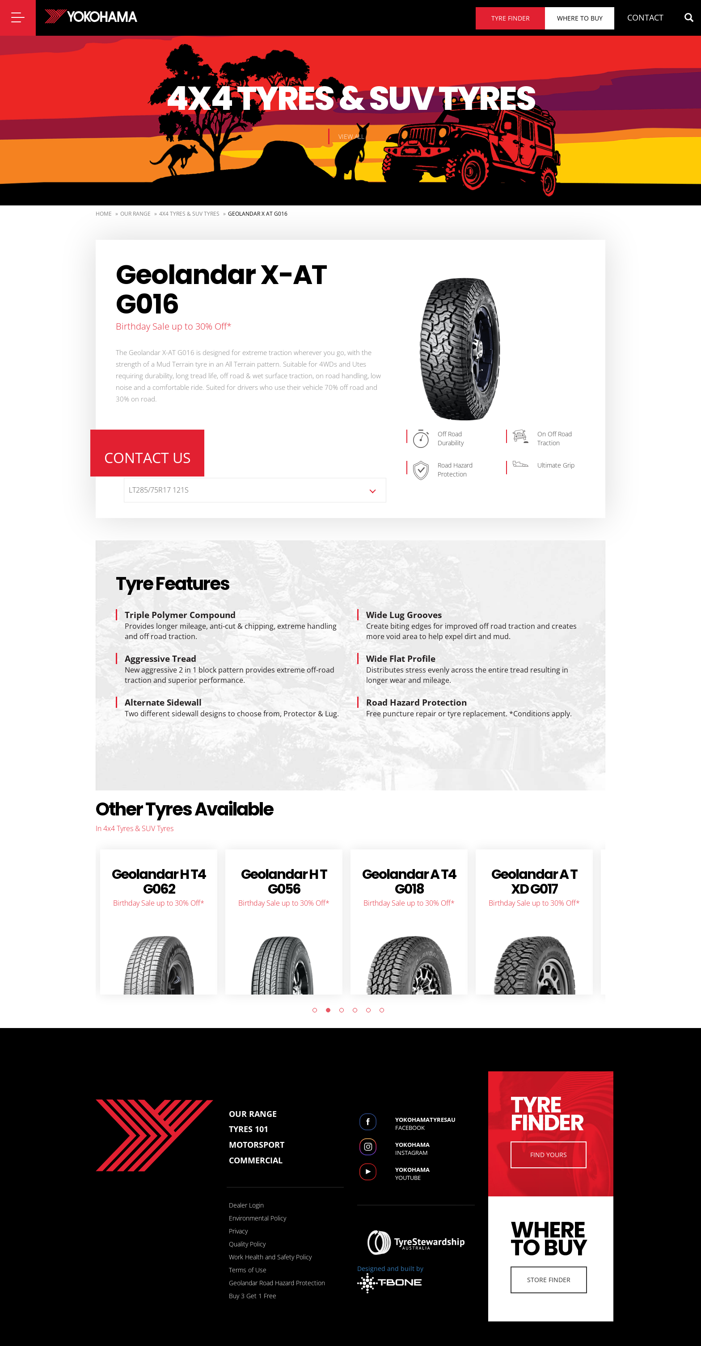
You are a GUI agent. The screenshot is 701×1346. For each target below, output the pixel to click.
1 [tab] (316, 999)
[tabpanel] (139, 909)
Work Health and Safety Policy (270, 1244)
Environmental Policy (257, 1205)
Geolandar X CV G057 (390, 869)
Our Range (135, 213)
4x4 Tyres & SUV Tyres (189, 213)
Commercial (256, 1147)
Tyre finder (510, 18)
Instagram (435, 1136)
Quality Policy (247, 1231)
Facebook (435, 1111)
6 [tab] (384, 999)
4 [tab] (357, 999)
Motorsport (256, 1132)
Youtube (435, 1161)
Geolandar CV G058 (515, 869)
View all (351, 136)
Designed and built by (390, 1266)
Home (104, 213)
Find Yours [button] (548, 1142)
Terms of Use (247, 1257)
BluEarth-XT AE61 (139, 869)
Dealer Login (246, 1192)
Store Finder (548, 1267)
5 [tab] (370, 999)
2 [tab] (330, 999)
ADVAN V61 (265, 862)
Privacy (238, 1218)
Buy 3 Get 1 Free (252, 1283)
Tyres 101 (248, 1117)
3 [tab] (343, 999)
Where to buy (580, 18)
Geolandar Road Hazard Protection (277, 1270)
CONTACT (645, 17)
